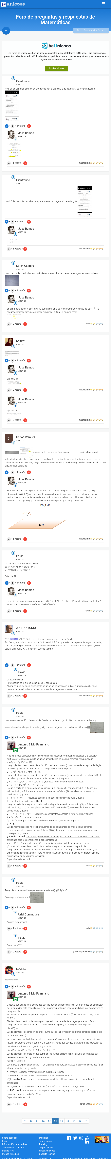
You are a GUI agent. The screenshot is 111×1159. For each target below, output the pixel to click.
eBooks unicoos (47, 1150)
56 (67, 1120)
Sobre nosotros (10, 1137)
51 (37, 1120)
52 (43, 1120)
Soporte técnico (47, 1154)
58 (80, 1120)
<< (25, 1120)
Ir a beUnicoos (56, 68)
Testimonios (45, 1141)
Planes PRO (8, 1150)
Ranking (43, 1144)
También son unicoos (13, 1147)
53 (49, 1120)
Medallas (43, 1137)
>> (86, 1120)
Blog (4, 1141)
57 (73, 1120)
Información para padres (14, 1144)
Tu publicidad (46, 1147)
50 (31, 1120)
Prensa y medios (10, 1154)
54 (55, 1120)
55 (61, 1120)
